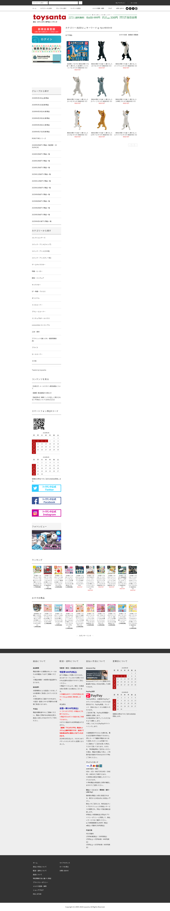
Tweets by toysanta (39, 370)
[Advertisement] (85, 642)
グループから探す (59, 8)
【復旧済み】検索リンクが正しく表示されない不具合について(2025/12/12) (46, 398)
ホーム (34, 8)
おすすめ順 (123, 35)
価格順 (130, 35)
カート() (132, 3)
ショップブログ (38, 890)
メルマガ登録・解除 (97, 8)
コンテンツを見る (74, 8)
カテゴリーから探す (45, 8)
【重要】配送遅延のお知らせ (42, 393)
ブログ (108, 8)
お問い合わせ (118, 8)
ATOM (39, 894)
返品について (37, 874)
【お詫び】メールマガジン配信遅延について (46, 387)
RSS (34, 894)
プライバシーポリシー (40, 882)
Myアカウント (119, 3)
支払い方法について (40, 867)
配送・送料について (40, 870)
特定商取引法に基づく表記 (42, 878)
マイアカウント (65, 863)
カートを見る (64, 867)
